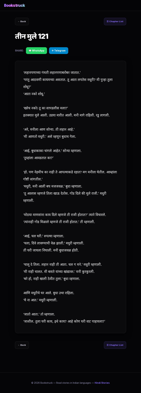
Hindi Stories (102, 382)
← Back (22, 21)
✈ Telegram (59, 51)
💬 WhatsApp (36, 51)
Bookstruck (14, 5)
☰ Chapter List (114, 21)
